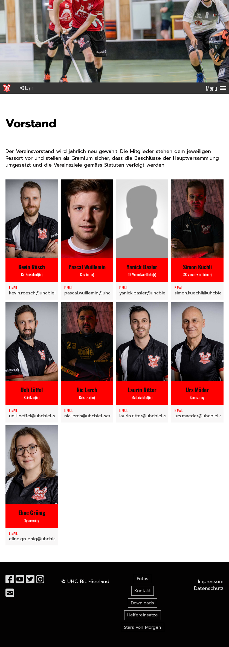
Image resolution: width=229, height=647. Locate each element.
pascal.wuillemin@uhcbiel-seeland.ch (103, 293)
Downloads (142, 603)
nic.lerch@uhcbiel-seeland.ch (95, 416)
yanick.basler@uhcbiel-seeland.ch (155, 293)
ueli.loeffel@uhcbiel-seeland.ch (42, 416)
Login (26, 87)
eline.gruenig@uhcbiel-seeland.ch (45, 539)
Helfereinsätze (142, 615)
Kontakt (142, 590)
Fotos (142, 578)
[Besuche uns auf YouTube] (20, 579)
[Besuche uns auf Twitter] (30, 579)
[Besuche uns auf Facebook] (9, 579)
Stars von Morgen (142, 627)
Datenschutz (209, 588)
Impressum (211, 581)
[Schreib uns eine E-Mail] (9, 593)
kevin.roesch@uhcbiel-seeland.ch (44, 293)
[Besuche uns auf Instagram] (40, 579)
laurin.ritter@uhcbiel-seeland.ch (153, 416)
